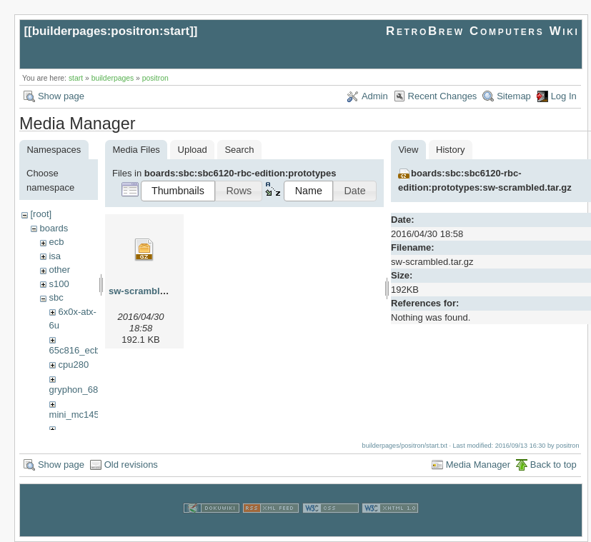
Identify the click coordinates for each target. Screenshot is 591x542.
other (59, 269)
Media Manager (478, 464)
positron (155, 78)
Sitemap (514, 96)
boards (53, 228)
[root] (40, 214)
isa (55, 256)
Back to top (553, 464)
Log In (564, 96)
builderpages (112, 78)
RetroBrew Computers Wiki (483, 31)
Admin (375, 96)
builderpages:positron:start (111, 31)
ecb (56, 241)
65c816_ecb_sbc (84, 350)
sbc (56, 297)
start (76, 78)
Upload (192, 149)
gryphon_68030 (81, 389)
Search (239, 149)
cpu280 (73, 364)
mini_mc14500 (79, 414)
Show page (61, 96)
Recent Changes (442, 96)
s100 (59, 283)
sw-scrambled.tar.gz (153, 291)
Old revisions (131, 464)
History (450, 149)
